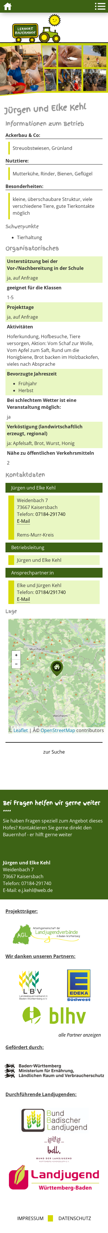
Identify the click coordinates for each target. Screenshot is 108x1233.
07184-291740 (50, 514)
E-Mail (23, 521)
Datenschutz (74, 1218)
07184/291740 (50, 592)
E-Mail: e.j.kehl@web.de (28, 890)
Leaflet (21, 730)
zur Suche (54, 752)
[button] (56, 668)
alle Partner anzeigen (79, 1035)
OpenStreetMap (58, 730)
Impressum (30, 1218)
